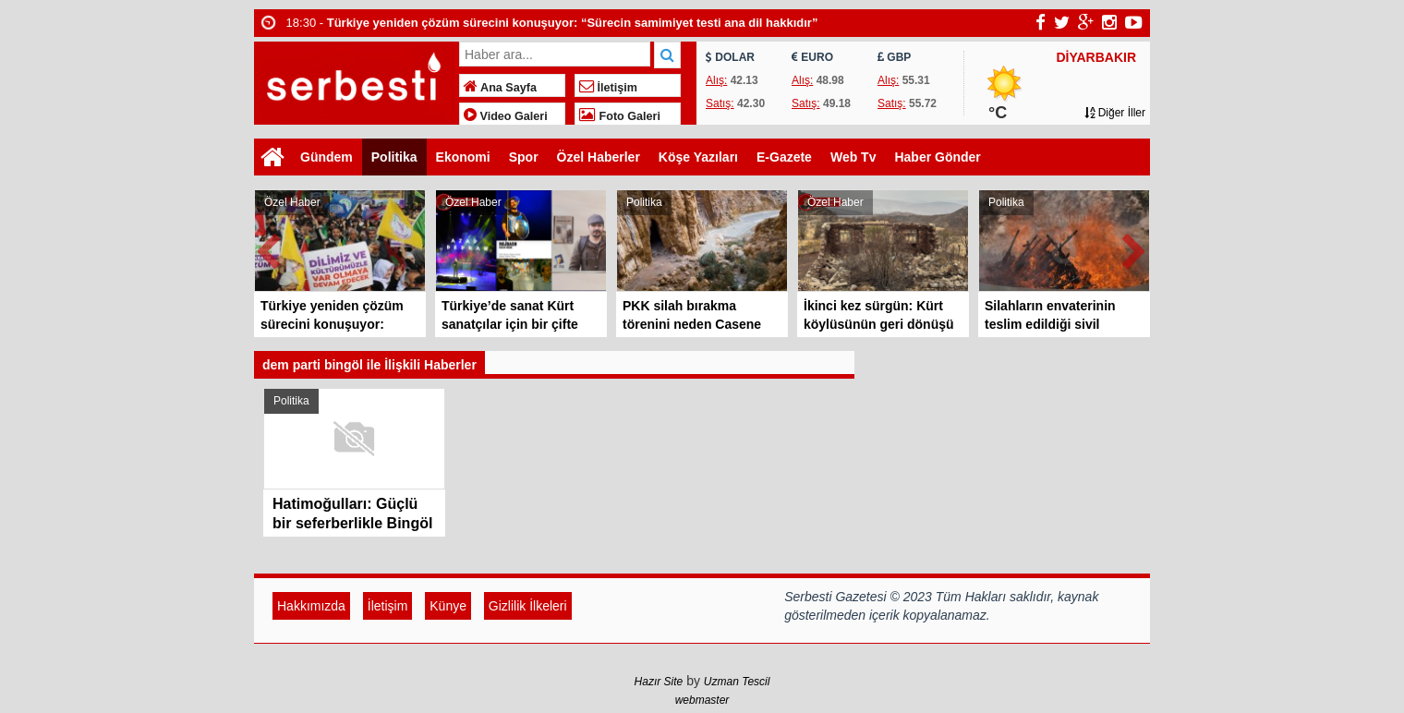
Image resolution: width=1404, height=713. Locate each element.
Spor (524, 157)
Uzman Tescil (737, 681)
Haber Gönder (937, 157)
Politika (394, 157)
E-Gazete (784, 157)
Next (1135, 248)
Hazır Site (659, 681)
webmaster (702, 700)
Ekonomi (463, 157)
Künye (448, 605)
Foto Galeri (619, 116)
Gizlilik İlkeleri (528, 605)
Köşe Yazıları (698, 157)
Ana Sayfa (500, 87)
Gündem (326, 157)
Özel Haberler (598, 157)
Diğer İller (1114, 112)
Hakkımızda (311, 605)
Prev (269, 248)
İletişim (608, 87)
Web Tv (853, 157)
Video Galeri (506, 116)
